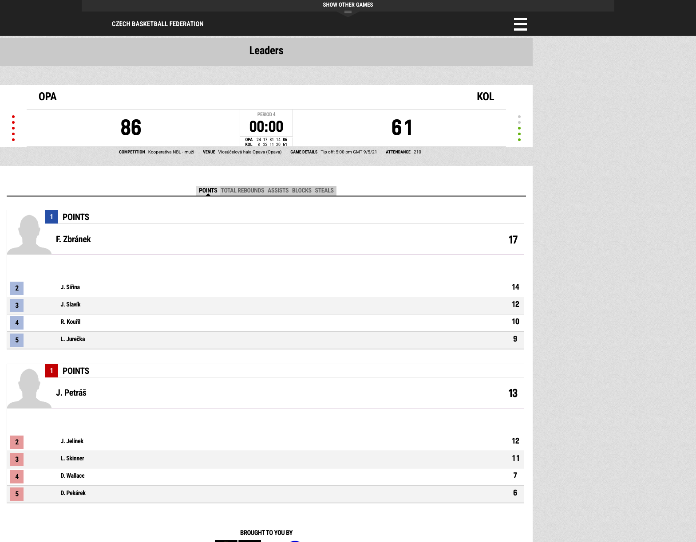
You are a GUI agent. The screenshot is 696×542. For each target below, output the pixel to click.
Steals (324, 190)
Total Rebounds (242, 190)
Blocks (301, 190)
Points (208, 190)
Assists (278, 190)
